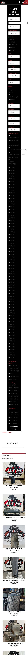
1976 (12, 223)
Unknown (14, 404)
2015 (12, 332)
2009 (12, 316)
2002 (12, 296)
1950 (12, 170)
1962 (12, 187)
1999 (12, 288)
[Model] (14, 63)
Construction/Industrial (17, 154)
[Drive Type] (14, 69)
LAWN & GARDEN (12, 163)
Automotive (14, 140)
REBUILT (13, 45)
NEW (12, 39)
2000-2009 (14, 418)
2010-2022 (14, 420)
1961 (12, 184)
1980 (12, 235)
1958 (12, 179)
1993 (12, 271)
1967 (12, 201)
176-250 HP (14, 376)
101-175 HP (14, 371)
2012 (12, 324)
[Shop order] (14, 455)
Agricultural (13, 137)
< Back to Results (7, 432)
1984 (12, 246)
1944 (12, 167)
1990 (12, 262)
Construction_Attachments (18, 150)
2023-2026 (14, 423)
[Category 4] (14, 123)
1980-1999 (14, 415)
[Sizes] (14, 82)
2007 (12, 310)
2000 (12, 290)
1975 (12, 221)
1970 (12, 207)
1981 (12, 237)
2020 (12, 346)
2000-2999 (14, 390)
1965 (12, 195)
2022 (12, 352)
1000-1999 (14, 388)
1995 (12, 276)
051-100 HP (14, 368)
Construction (13, 145)
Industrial (14, 157)
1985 (12, 249)
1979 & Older (14, 412)
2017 (12, 338)
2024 (12, 357)
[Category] (14, 106)
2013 (12, 327)
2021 (12, 349)
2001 (12, 293)
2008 (12, 313)
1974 (12, 218)
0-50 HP (13, 365)
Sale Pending (13, 97)
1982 (12, 240)
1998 (12, 285)
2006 (12, 307)
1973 (12, 215)
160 (12, 373)
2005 (12, 304)
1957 (12, 176)
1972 (12, 212)
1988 (12, 257)
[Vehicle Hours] (14, 33)
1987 (12, 254)
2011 (12, 321)
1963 (12, 190)
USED (12, 50)
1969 (12, 204)
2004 (12, 302)
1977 (12, 226)
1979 (12, 232)
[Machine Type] (14, 76)
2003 (12, 299)
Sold (12, 99)
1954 (12, 173)
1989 (12, 260)
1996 (12, 279)
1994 (12, 274)
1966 (12, 198)
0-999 (12, 385)
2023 (12, 355)
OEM (12, 42)
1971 (12, 209)
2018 (12, 341)
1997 (12, 282)
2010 (12, 318)
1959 (12, 181)
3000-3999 (14, 393)
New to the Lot (12, 91)
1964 (12, 193)
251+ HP (13, 379)
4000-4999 (14, 396)
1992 (12, 268)
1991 (12, 265)
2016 (12, 335)
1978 (12, 229)
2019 (12, 344)
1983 (12, 243)
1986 (12, 251)
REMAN (13, 47)
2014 (12, 330)
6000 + (13, 402)
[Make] (14, 56)
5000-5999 (14, 399)
